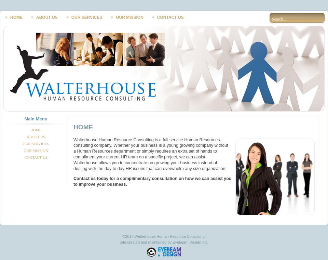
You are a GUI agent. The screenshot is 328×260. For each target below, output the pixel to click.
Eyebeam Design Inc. (190, 242)
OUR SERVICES (86, 17)
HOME (16, 17)
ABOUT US (47, 17)
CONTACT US (170, 17)
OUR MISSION (130, 17)
